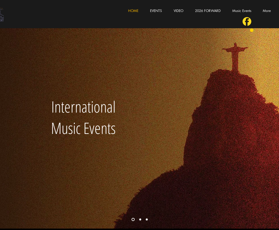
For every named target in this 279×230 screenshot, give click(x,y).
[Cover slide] (133, 219)
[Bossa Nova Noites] (147, 220)
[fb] (247, 21)
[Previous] (8, 128)
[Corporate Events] (140, 220)
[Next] (271, 128)
